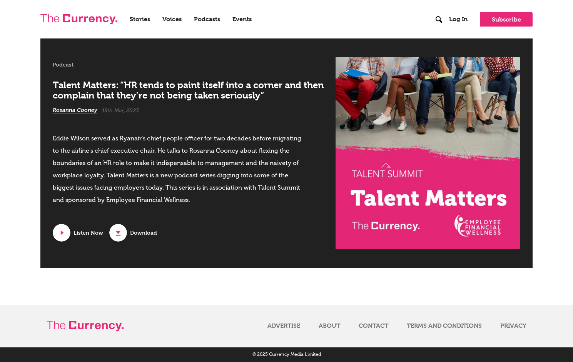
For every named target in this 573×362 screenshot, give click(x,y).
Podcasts (207, 19)
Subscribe (506, 19)
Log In (458, 19)
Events (242, 19)
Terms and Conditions (444, 325)
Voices (172, 19)
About (329, 325)
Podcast (63, 65)
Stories (140, 19)
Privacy (513, 325)
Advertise (283, 325)
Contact (373, 325)
